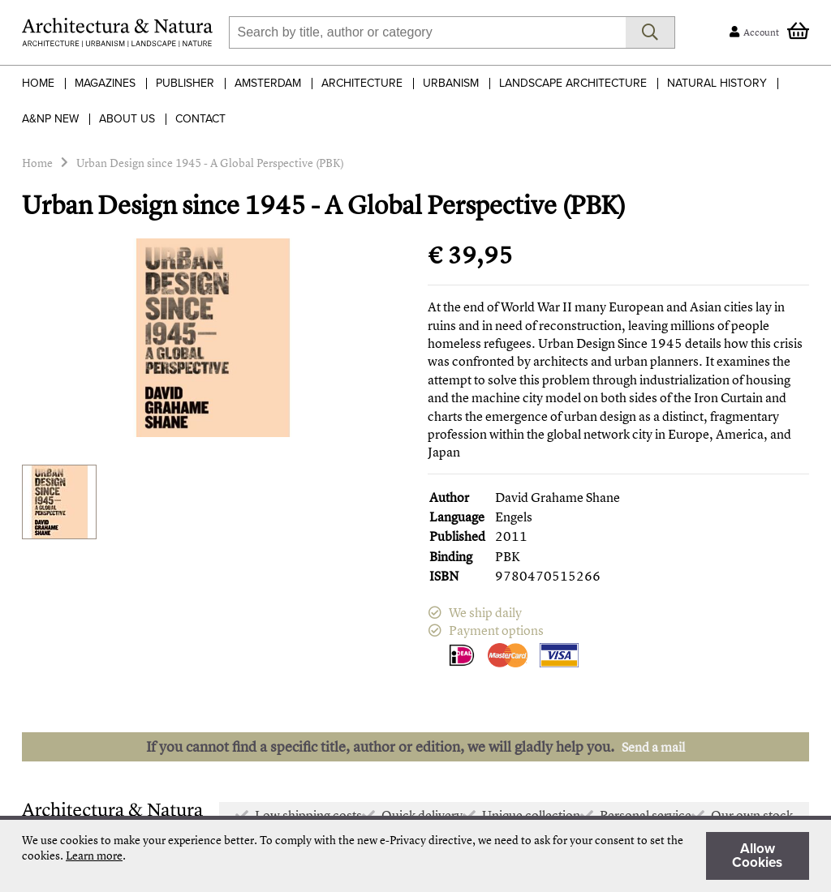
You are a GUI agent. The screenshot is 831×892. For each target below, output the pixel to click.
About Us (127, 119)
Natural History (717, 83)
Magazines (105, 83)
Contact (200, 119)
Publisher (185, 83)
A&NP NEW (50, 119)
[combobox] (427, 32)
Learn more (94, 855)
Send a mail (653, 747)
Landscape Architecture (573, 83)
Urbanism (451, 83)
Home (38, 83)
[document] (415, 856)
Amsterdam (268, 83)
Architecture (362, 83)
